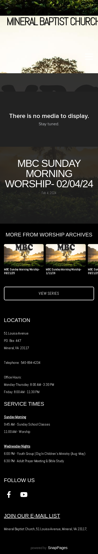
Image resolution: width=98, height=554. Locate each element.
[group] (24, 261)
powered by (49, 547)
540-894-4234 (31, 362)
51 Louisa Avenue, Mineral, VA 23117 (61, 529)
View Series (49, 293)
